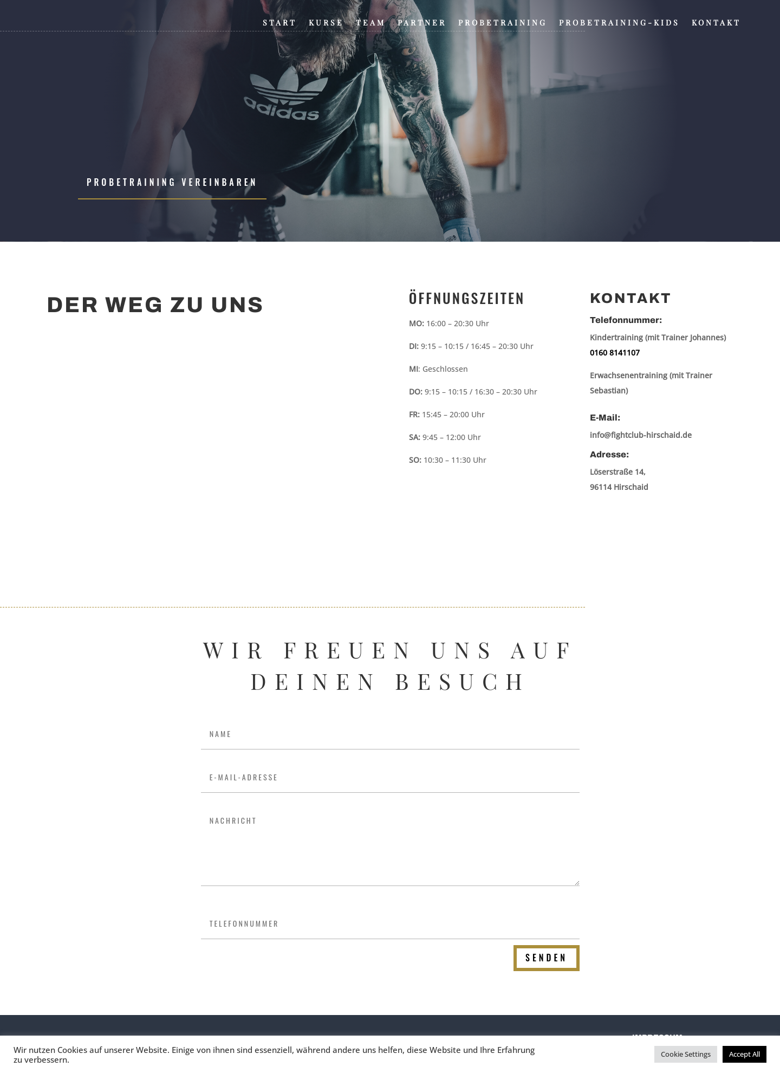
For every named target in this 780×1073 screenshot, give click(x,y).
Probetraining (502, 23)
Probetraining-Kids (619, 23)
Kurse (326, 23)
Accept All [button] (744, 1054)
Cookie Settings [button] (686, 1054)
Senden (546, 957)
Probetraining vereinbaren (172, 182)
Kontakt (716, 23)
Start (280, 23)
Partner (422, 23)
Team (371, 23)
